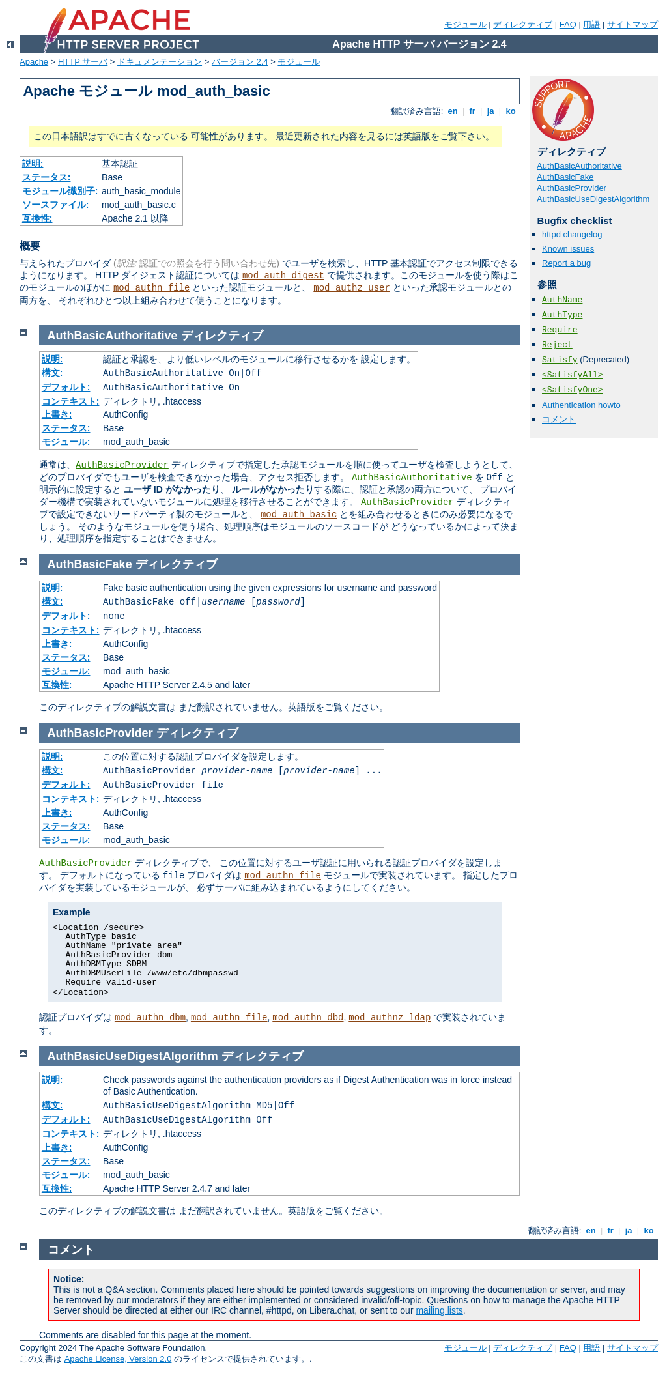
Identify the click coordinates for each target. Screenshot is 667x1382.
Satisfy (560, 360)
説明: (33, 163)
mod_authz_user (351, 288)
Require (560, 330)
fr (472, 111)
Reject (557, 345)
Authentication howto (581, 405)
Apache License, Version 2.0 (118, 1359)
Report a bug (566, 263)
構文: (52, 372)
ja (490, 111)
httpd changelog (572, 234)
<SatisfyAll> (572, 375)
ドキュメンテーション (159, 61)
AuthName (562, 300)
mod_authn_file (151, 288)
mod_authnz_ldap (389, 1018)
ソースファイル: (55, 204)
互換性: (37, 218)
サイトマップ (632, 24)
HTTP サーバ (82, 61)
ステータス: (46, 177)
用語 (591, 24)
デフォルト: (66, 387)
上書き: (57, 414)
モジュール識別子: (60, 191)
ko (511, 111)
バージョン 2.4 (240, 61)
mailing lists (439, 1310)
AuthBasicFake (565, 177)
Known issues (568, 248)
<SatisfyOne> (572, 390)
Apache (34, 61)
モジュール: (66, 442)
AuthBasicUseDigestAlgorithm (593, 199)
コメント (559, 419)
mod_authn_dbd (307, 1018)
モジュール (465, 24)
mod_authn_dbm (150, 1018)
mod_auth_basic (299, 515)
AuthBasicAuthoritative (579, 166)
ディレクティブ (522, 24)
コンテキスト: (71, 401)
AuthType (562, 315)
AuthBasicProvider (571, 188)
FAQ (568, 24)
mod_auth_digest (283, 275)
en (453, 111)
